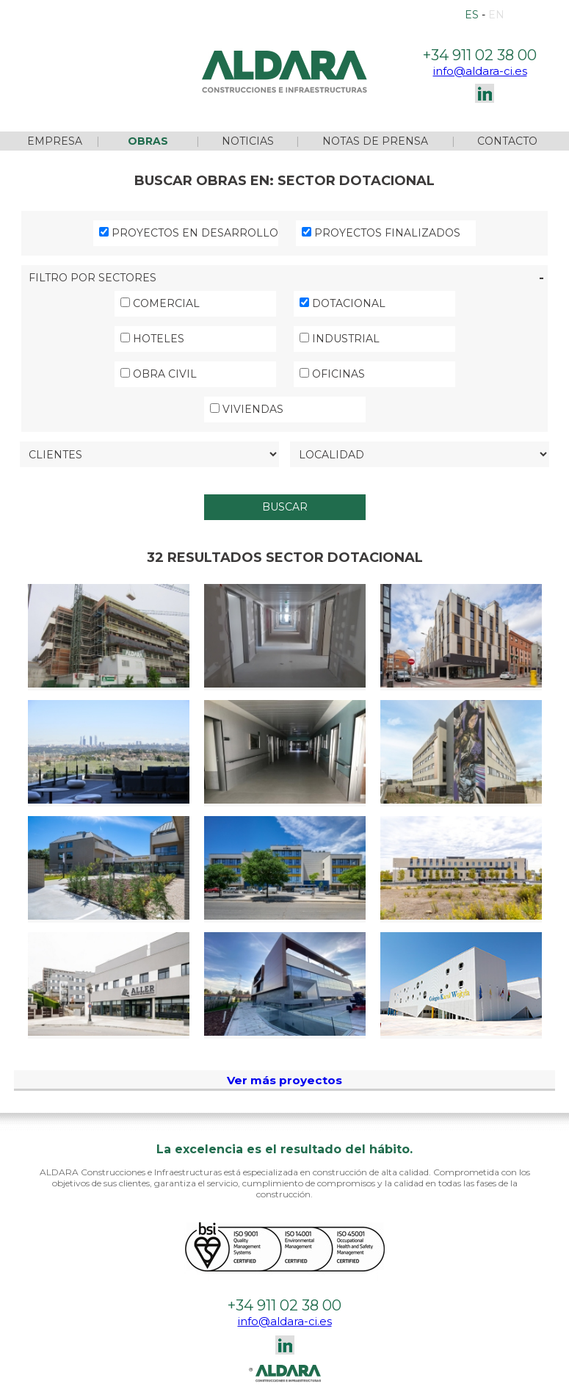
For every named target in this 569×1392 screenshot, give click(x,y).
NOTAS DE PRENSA (375, 122)
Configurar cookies (253, 1379)
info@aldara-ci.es (480, 52)
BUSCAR (285, 487)
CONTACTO (507, 122)
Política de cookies (146, 1379)
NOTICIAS (248, 122)
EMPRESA (54, 122)
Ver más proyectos (284, 1061)
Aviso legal (60, 1379)
